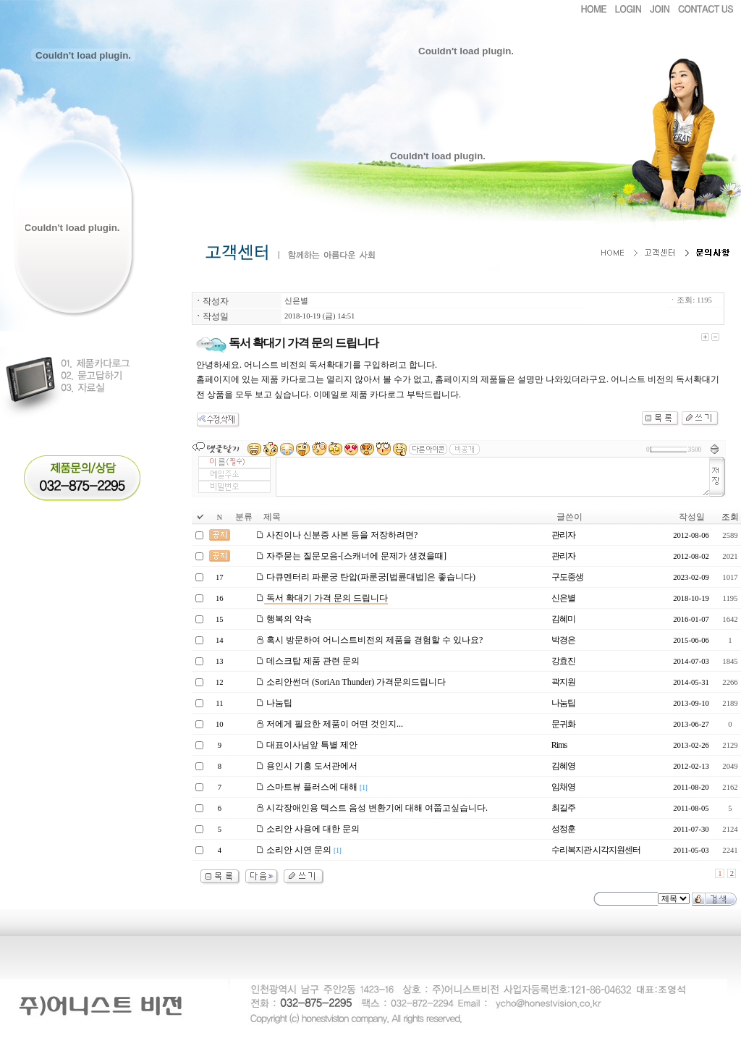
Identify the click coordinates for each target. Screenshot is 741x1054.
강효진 (563, 661)
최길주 (563, 808)
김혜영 (563, 766)
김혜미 (563, 619)
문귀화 (563, 724)
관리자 (563, 535)
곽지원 (563, 682)
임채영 (563, 787)
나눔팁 (563, 703)
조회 (730, 517)
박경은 (563, 640)
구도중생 (567, 577)
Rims (559, 745)
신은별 (296, 301)
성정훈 (563, 829)
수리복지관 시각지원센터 (595, 850)
